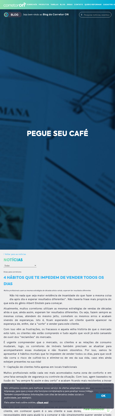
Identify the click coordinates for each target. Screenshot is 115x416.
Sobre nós (32, 5)
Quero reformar (93, 5)
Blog (62, 5)
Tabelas (54, 5)
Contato (78, 5)
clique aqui (42, 402)
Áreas (69, 5)
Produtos (44, 5)
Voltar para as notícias (15, 254)
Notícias (13, 260)
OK (103, 395)
